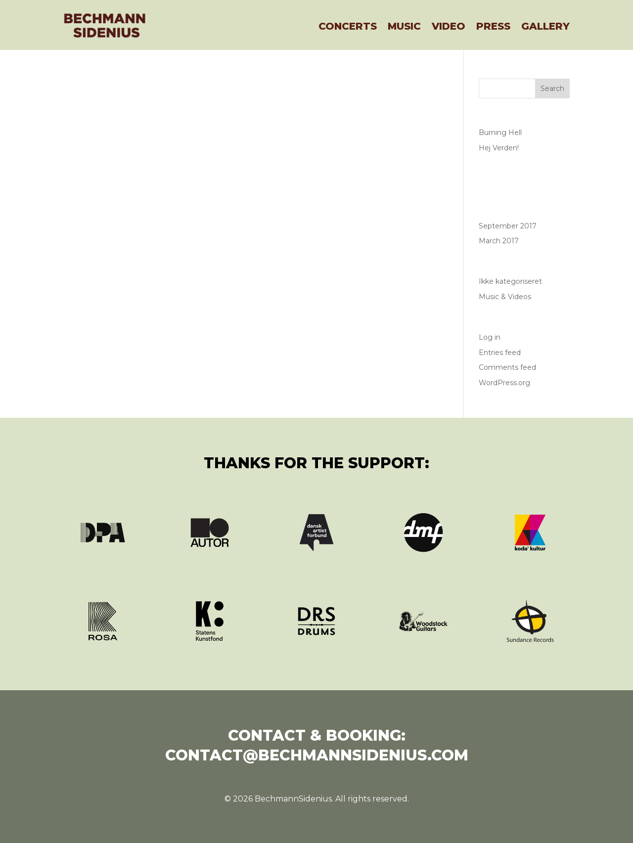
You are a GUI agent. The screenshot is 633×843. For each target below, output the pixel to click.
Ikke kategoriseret (510, 281)
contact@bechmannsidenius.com (316, 755)
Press (493, 26)
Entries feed (500, 352)
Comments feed (507, 367)
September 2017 (508, 226)
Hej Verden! (499, 147)
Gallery (545, 26)
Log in (489, 337)
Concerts (347, 26)
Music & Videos (505, 296)
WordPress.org (504, 382)
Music (404, 26)
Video (448, 26)
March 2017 (499, 240)
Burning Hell (500, 132)
